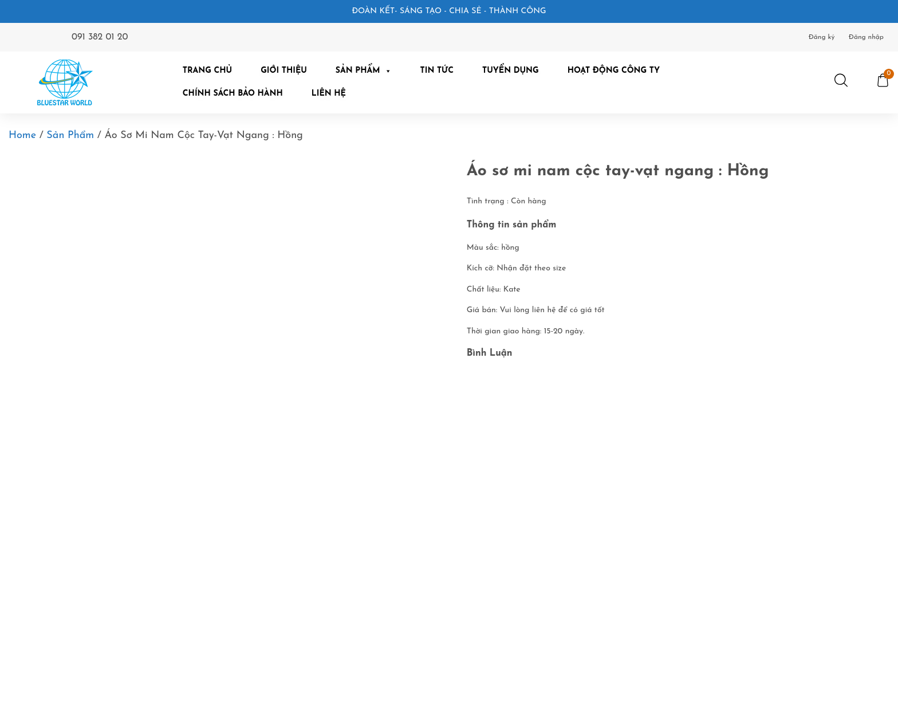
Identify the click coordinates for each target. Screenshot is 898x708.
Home (22, 135)
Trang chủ (207, 70)
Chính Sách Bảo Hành (233, 93)
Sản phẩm (70, 135)
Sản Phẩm (364, 70)
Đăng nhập (866, 37)
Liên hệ (329, 93)
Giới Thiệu (284, 70)
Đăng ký (822, 37)
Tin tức (437, 70)
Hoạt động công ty (614, 70)
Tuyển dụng (510, 70)
